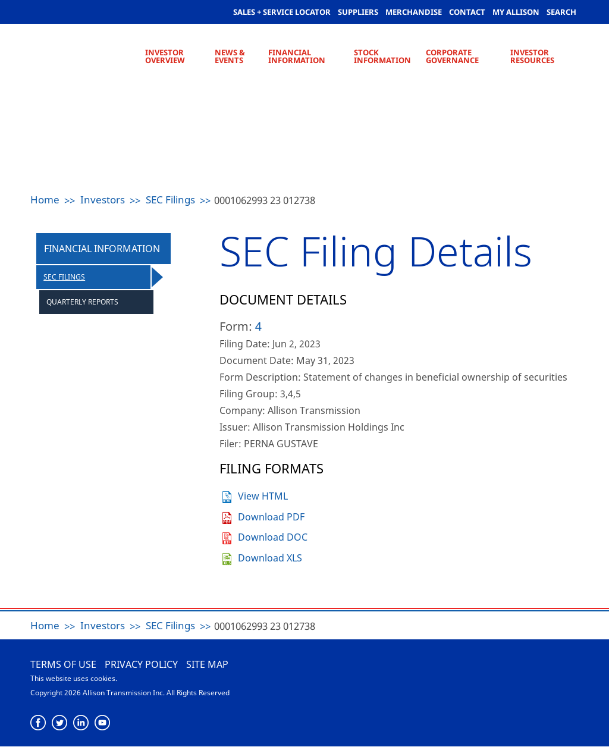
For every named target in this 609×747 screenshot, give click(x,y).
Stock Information (382, 56)
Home (44, 199)
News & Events (230, 56)
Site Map (207, 664)
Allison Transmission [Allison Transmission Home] (85, 53)
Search (561, 12)
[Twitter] (60, 723)
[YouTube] (103, 723)
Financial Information (296, 56)
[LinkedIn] (81, 723)
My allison (515, 12)
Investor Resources (532, 56)
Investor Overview (165, 56)
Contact (467, 12)
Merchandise (413, 12)
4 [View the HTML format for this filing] (258, 326)
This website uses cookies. (73, 678)
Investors (102, 199)
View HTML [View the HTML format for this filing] (263, 496)
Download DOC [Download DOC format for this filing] (272, 537)
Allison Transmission (521, 678)
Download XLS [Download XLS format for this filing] (270, 557)
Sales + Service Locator (282, 12)
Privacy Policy (141, 664)
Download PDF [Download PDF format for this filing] (271, 516)
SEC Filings (170, 199)
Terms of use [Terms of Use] (63, 664)
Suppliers (358, 12)
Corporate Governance (452, 56)
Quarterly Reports (82, 302)
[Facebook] (38, 723)
